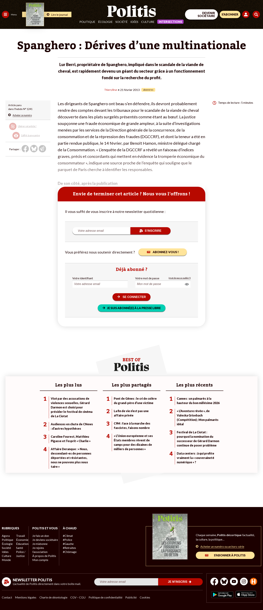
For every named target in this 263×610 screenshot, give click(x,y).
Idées (134, 21)
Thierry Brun (111, 89)
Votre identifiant (82, 277)
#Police (64, 539)
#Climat (64, 535)
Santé (18, 547)
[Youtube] (239, 580)
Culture (147, 21)
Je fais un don (38, 539)
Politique (87, 21)
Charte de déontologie (55, 597)
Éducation (21, 543)
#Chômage (66, 551)
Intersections (170, 21)
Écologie (105, 21)
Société (121, 21)
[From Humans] (221, 588)
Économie (20, 539)
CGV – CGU (79, 597)
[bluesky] (228, 580)
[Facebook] (217, 580)
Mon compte (38, 562)
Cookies (149, 597)
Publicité (134, 597)
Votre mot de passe (147, 277)
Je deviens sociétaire (43, 543)
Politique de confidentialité (108, 597)
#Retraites (66, 547)
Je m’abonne (38, 547)
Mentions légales (26, 597)
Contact (7, 597)
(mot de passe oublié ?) (180, 277)
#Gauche (65, 543)
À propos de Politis (41, 558)
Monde (6, 558)
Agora (5, 535)
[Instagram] (251, 580)
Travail (19, 535)
